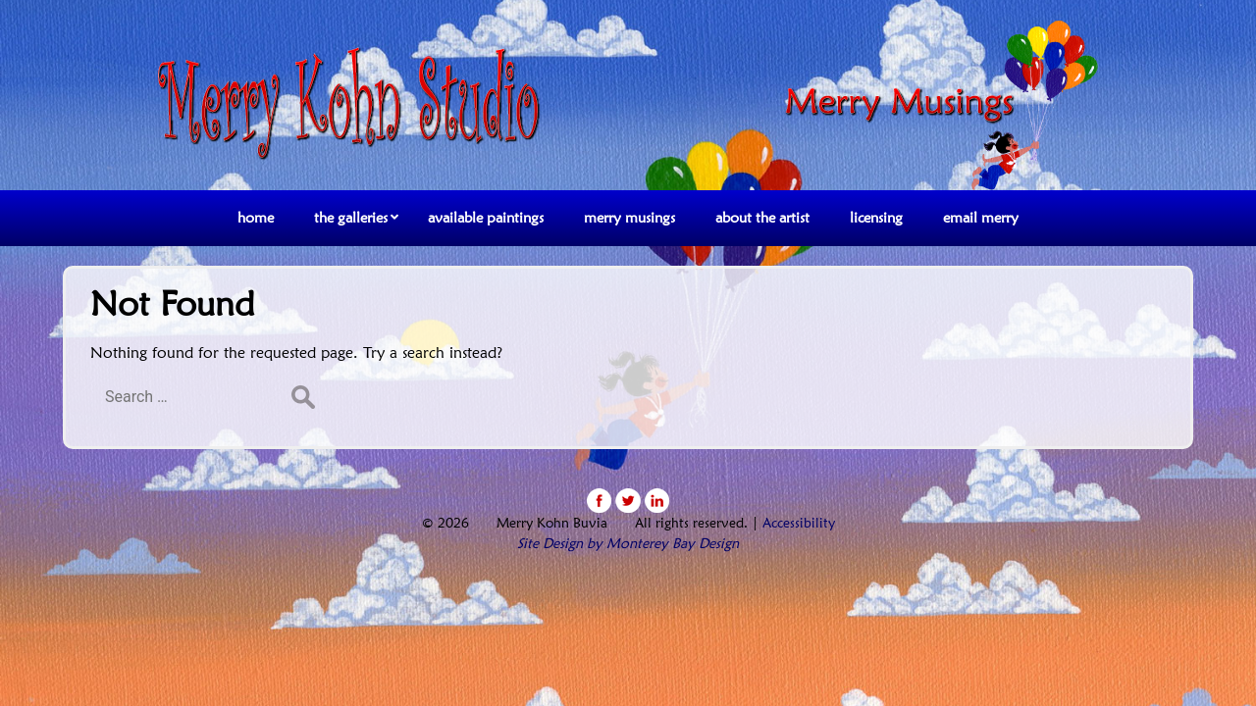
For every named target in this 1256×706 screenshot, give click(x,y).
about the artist (762, 218)
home (255, 218)
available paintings (486, 218)
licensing (876, 218)
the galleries (351, 218)
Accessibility (798, 522)
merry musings (629, 218)
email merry (981, 218)
